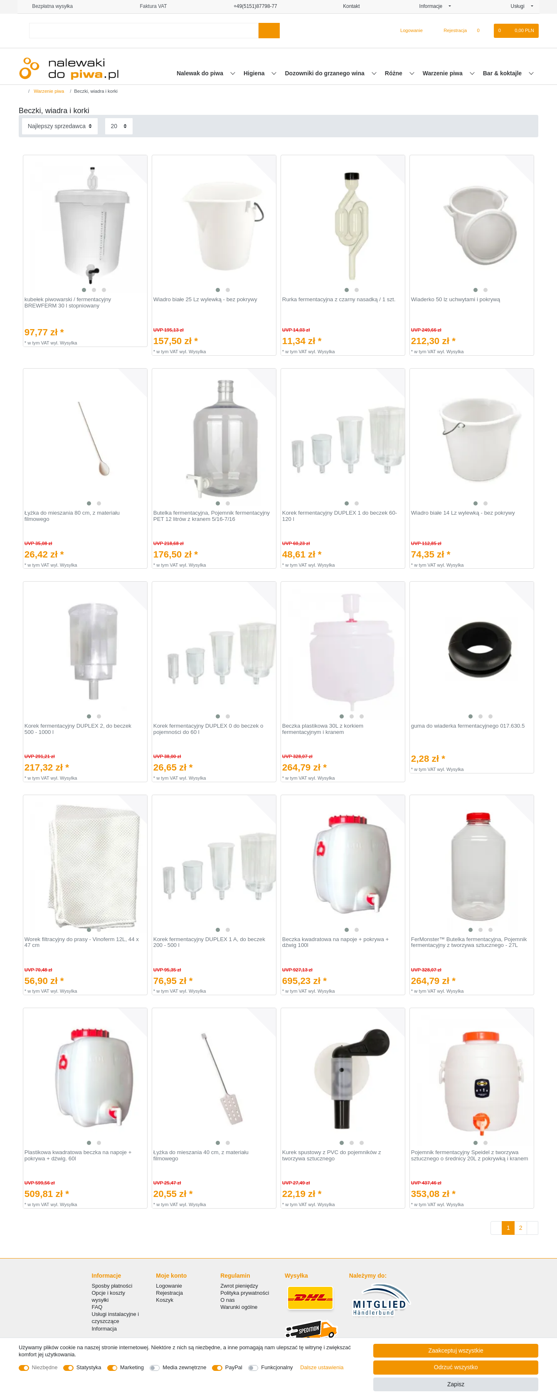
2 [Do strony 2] (520, 1227)
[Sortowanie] (60, 126)
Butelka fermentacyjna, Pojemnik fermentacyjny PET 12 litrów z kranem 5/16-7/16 (211, 516)
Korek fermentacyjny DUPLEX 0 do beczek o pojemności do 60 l (208, 729)
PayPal (233, 1367)
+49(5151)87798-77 (252, 6)
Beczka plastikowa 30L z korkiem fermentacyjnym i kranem (322, 729)
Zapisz (455, 1384)
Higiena (255, 73)
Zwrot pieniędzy (239, 1286)
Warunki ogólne (238, 1307)
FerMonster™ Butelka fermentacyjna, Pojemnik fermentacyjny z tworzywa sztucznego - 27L (469, 943)
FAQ (97, 1307)
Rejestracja (169, 1293)
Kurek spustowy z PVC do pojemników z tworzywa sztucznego (331, 1156)
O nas (227, 1300)
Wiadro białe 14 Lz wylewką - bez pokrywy (463, 513)
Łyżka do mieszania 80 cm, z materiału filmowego (72, 516)
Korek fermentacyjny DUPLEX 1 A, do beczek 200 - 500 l (209, 943)
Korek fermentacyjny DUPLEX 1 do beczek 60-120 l (339, 516)
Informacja (104, 1329)
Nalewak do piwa (201, 73)
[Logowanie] (408, 31)
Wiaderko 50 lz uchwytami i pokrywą (455, 299)
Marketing (132, 1367)
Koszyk (164, 1300)
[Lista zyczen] (482, 31)
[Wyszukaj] (269, 30)
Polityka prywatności (244, 1293)
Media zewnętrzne (184, 1367)
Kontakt (348, 6)
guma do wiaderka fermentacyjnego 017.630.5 (468, 726)
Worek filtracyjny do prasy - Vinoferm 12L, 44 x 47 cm (82, 943)
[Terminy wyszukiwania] (144, 30)
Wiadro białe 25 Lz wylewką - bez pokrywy (205, 299)
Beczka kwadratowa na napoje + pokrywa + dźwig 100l (335, 943)
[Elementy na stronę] (119, 126)
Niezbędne (45, 1367)
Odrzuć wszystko (456, 1367)
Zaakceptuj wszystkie (456, 1350)
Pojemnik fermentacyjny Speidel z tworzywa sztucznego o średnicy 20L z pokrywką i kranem (469, 1156)
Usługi (520, 6)
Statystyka (88, 1367)
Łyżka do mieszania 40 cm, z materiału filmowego (201, 1156)
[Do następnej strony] (532, 1228)
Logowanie (169, 1286)
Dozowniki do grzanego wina (325, 73)
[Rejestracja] (450, 31)
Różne (394, 73)
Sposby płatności (112, 1286)
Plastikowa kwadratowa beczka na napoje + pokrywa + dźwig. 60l (78, 1156)
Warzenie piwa (443, 73)
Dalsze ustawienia (321, 1367)
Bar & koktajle (503, 73)
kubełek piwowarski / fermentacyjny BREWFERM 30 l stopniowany (68, 303)
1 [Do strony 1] (508, 1227)
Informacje (433, 6)
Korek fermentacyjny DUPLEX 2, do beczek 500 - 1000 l (78, 729)
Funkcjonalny (277, 1367)
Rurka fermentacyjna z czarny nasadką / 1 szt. (339, 299)
